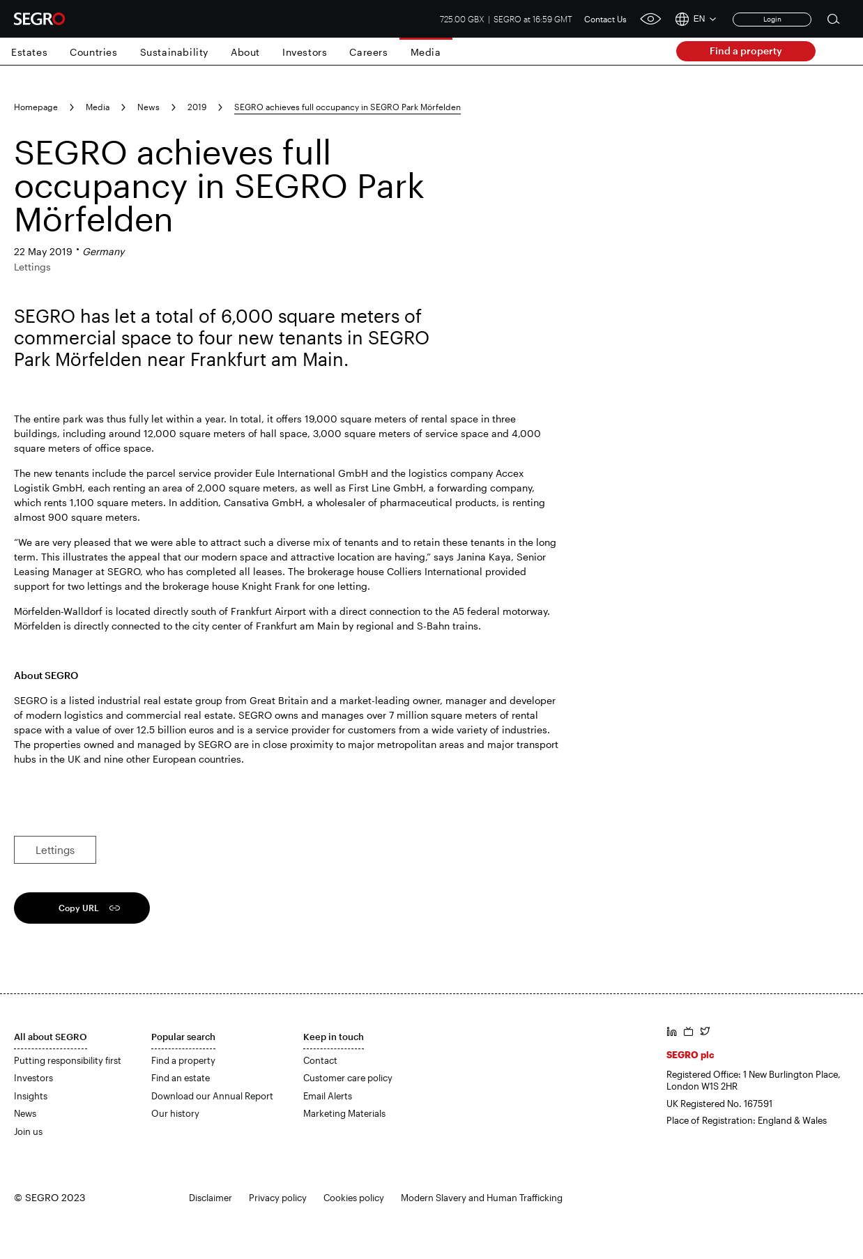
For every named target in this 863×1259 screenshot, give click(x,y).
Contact (320, 1060)
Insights (30, 1095)
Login (772, 19)
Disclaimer (210, 1197)
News (148, 107)
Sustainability (174, 52)
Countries (93, 52)
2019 (197, 107)
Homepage (36, 107)
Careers (368, 52)
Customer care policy (347, 1077)
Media (426, 52)
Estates (29, 52)
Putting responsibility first (67, 1060)
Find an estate (180, 1077)
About (245, 52)
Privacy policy (278, 1197)
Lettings (55, 850)
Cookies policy (353, 1197)
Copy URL (79, 908)
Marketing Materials (344, 1113)
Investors (304, 52)
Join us (28, 1131)
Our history (175, 1113)
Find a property (746, 50)
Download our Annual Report (212, 1095)
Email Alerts (327, 1095)
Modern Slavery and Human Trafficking (482, 1197)
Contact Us (605, 19)
